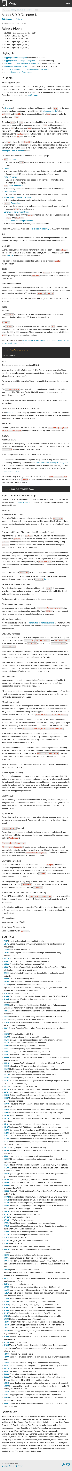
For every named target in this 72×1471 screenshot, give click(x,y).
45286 (6, 1133)
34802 (6, 961)
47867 (6, 1243)
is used (47, 579)
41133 (6, 985)
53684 (6, 1374)
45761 (6, 1142)
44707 (6, 1081)
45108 (6, 1115)
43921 (6, 1028)
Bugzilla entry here (11, 471)
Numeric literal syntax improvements (18, 221)
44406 (6, 1057)
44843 (6, 1095)
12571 (6, 944)
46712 (6, 1200)
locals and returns (13, 186)
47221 (6, 1223)
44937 (6, 1098)
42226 (6, 1005)
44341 (6, 1049)
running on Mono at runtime (13, 151)
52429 (6, 1319)
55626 (6, 1398)
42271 (6, 1011)
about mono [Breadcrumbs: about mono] (20, 10)
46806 (6, 1206)
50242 (6, 1278)
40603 (6, 982)
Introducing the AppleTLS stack (16, 66)
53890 (6, 1386)
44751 (6, 1092)
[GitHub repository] (68, 1465)
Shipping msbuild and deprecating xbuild (20, 61)
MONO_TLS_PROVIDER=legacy (19, 489)
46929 (6, 1211)
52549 (6, 1331)
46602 (6, 1197)
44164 (6, 1040)
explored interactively (40, 229)
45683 (6, 1139)
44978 (6, 1104)
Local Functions (10, 192)
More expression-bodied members (17, 197)
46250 (6, 1174)
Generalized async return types (16, 212)
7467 (6, 941)
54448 (6, 1392)
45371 (6, 1136)
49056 (6, 1261)
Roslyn (8, 108)
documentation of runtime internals (40, 623)
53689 (6, 1377)
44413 (6, 1063)
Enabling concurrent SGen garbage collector (21, 63)
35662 (6, 967)
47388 (6, 1232)
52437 (6, 1322)
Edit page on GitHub (12, 19)
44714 (6, 1086)
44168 (6, 1043)
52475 (6, 1328)
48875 (6, 1258)
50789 (6, 1287)
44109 (6, 1037)
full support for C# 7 (50, 111)
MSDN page (33, 95)
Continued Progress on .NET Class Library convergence (26, 69)
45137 (6, 1127)
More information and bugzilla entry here (52, 463)
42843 (6, 1022)
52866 (6, 1354)
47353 (6, 1226)
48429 (6, 1255)
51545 (6, 1304)
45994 (6, 1159)
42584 (6, 1017)
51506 (6, 1302)
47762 (6, 1241)
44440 (6, 1066)
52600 (6, 1336)
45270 (6, 1130)
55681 (6, 1403)
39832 (6, 979)
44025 (6, 1034)
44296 (6, 1046)
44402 (6, 1054)
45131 (6, 1124)
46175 (6, 1165)
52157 (6, 1313)
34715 (6, 958)
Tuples (6, 168)
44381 (6, 1051)
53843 (6, 1383)
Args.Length (15, 352)
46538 (6, 1191)
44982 (6, 1110)
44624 (6, 1078)
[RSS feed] (64, 1465)
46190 (6, 1168)
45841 (6, 1156)
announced (11, 413)
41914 (6, 993)
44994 (6, 1113)
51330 (6, 1299)
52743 (6, 1342)
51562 (6, 1307)
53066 (6, 1363)
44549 (6, 1069)
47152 (6, 1214)
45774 (6, 1147)
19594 (6, 953)
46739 (6, 1203)
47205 (6, 1220)
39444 (6, 973)
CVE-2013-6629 (23, 502)
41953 (6, 996)
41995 (6, 999)
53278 (6, 1368)
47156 (6, 1217)
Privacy (19, 1466)
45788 (6, 1150)
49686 (6, 1270)
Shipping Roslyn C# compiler (15, 58)
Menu (68, 3)
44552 (6, 1075)
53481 (6, 1371)
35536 (6, 964)
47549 (6, 1235)
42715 (6, 1020)
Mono (9, 3)
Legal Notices (8, 1466)
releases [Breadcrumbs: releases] (30, 10)
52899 (6, 1357)
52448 (6, 1325)
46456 (6, 1182)
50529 (6, 1284)
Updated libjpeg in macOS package (18, 72)
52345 (6, 1316)
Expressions (12, 203)
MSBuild (10, 256)
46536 (6, 1185)
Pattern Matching (10, 177)
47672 (6, 1238)
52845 (6, 1345)
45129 (6, 1118)
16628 (6, 950)
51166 (6, 1290)
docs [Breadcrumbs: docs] (13, 10)
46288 (6, 1179)
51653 (6, 1310)
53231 (6, 1365)
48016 (6, 1249)
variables (10, 159)
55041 (6, 1395)
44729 (6, 1089)
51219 (6, 1293)
